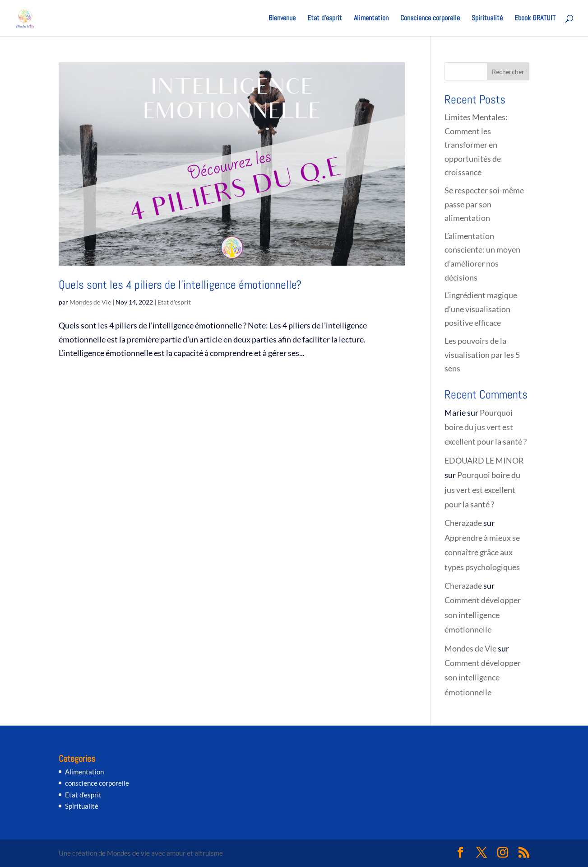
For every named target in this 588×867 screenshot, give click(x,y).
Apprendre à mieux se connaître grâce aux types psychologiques (482, 552)
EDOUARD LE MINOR (484, 460)
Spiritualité (487, 19)
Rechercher (508, 71)
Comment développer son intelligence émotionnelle (482, 614)
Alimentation (371, 19)
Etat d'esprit (174, 302)
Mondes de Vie (90, 302)
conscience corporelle (97, 783)
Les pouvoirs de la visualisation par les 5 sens (482, 354)
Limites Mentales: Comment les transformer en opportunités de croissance (476, 144)
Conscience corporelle (430, 19)
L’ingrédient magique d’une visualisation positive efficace (480, 309)
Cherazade (463, 523)
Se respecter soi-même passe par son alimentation (484, 204)
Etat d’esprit (324, 19)
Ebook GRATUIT (535, 19)
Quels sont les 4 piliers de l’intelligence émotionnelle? (180, 284)
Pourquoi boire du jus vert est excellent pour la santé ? (486, 427)
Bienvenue (282, 19)
